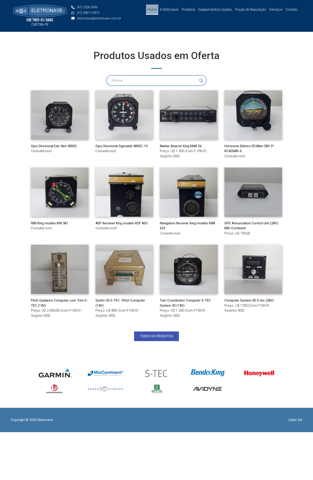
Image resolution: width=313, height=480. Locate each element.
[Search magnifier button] (201, 128)
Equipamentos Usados (215, 9)
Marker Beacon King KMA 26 (181, 194)
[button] (7, 58)
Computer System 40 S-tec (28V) (249, 348)
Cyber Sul (295, 468)
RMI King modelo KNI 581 (49, 271)
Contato (291, 9)
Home (152, 9)
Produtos (188, 9)
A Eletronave (169, 9)
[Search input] (154, 128)
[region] (156, 58)
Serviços (275, 9)
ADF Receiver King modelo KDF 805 (121, 271)
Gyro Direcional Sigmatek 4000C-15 (122, 194)
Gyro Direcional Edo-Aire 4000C (54, 194)
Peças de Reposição (250, 9)
